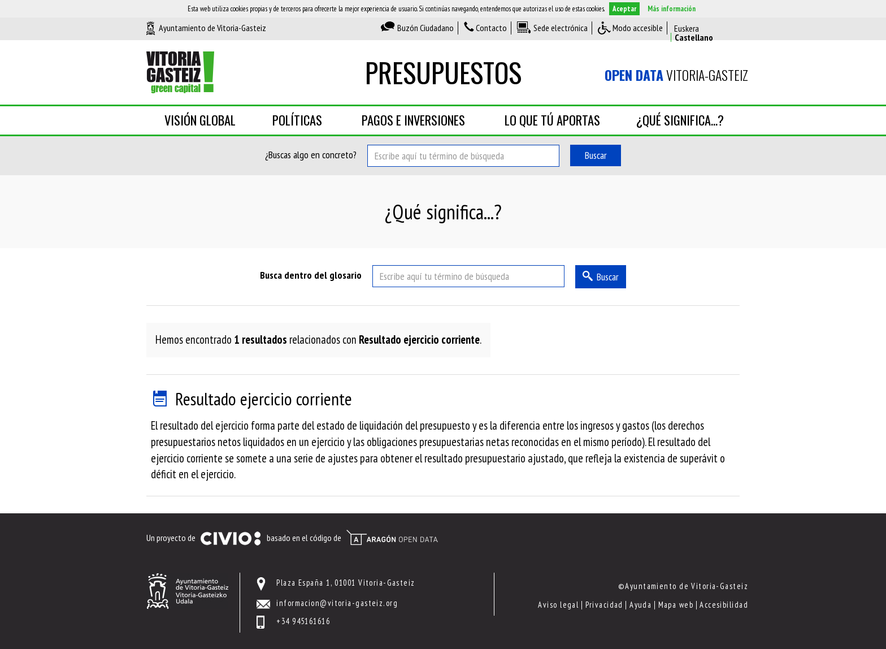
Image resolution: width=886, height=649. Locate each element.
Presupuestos (443, 72)
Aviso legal (558, 604)
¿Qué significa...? (680, 119)
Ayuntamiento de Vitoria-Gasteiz (212, 27)
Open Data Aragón (392, 538)
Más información (672, 9)
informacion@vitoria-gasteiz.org (337, 603)
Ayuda (640, 604)
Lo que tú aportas (552, 119)
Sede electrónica (560, 27)
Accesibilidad (724, 604)
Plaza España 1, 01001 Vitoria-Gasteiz (345, 582)
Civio (230, 538)
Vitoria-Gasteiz (676, 75)
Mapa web (676, 604)
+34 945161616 (303, 621)
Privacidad (604, 604)
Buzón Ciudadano (425, 27)
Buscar (596, 155)
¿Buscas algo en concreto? (311, 154)
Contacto (491, 27)
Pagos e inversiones (413, 119)
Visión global (200, 119)
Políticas (297, 119)
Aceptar (624, 9)
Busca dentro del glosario (311, 275)
